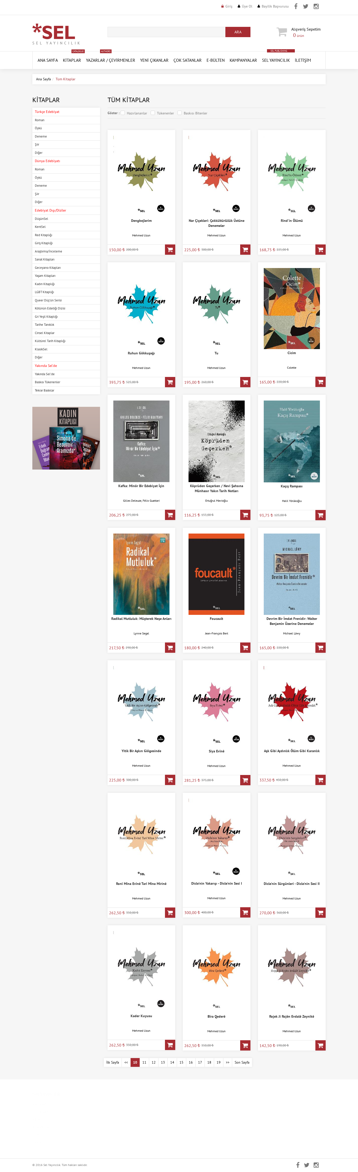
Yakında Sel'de (45, 374)
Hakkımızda (41, 1112)
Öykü (38, 128)
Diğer (38, 153)
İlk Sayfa (112, 1062)
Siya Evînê (216, 751)
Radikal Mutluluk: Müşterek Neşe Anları (141, 618)
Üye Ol (247, 6)
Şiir (37, 144)
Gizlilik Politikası (120, 1119)
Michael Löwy (291, 633)
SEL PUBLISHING (279, 50)
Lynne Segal (141, 633)
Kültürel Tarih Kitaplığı (50, 341)
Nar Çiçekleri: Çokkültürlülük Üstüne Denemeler (216, 223)
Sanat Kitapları (44, 259)
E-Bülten (216, 60)
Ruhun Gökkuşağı (141, 353)
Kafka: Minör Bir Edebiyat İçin (141, 486)
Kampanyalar (243, 60)
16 (191, 1062)
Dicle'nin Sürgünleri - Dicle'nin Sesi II (292, 883)
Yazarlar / (97, 60)
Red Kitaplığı (43, 235)
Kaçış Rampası (292, 486)
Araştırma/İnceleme (48, 251)
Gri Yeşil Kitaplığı (46, 316)
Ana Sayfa (43, 79)
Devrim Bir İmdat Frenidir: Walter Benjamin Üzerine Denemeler (291, 621)
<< (126, 1062)
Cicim (292, 353)
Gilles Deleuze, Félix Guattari (141, 500)
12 (154, 1062)
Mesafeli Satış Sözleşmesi (127, 1127)
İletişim (303, 60)
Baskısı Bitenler (195, 113)
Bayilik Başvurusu (275, 6)
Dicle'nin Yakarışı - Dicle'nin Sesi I (216, 883)
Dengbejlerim (141, 220)
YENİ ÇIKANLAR (154, 60)
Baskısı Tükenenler (47, 382)
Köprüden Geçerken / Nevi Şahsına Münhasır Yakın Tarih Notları (216, 488)
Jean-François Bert (216, 633)
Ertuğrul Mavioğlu (216, 500)
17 (200, 1062)
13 (163, 1062)
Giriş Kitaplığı (44, 243)
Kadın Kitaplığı (45, 284)
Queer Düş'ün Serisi (48, 300)
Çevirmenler (122, 60)
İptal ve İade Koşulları (124, 1134)
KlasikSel (41, 349)
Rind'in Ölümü (292, 220)
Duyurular (40, 1134)
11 (144, 1062)
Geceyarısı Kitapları (48, 268)
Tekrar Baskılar (44, 390)
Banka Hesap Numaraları (126, 1142)
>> (227, 1062)
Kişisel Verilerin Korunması (128, 1112)
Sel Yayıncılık (276, 60)
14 (172, 1062)
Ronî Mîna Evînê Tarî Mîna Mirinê (141, 883)
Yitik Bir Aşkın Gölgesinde (141, 751)
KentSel (40, 227)
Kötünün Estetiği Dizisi (50, 308)
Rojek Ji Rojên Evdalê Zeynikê (291, 1016)
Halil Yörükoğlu (292, 501)
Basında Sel (41, 1127)
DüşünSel (41, 219)
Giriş (228, 6)
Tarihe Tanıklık (44, 324)
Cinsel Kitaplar (44, 333)
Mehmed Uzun (141, 235)
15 (182, 1062)
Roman (39, 120)
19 (219, 1062)
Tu (216, 353)
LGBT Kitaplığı (44, 292)
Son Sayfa (242, 1062)
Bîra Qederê (216, 1016)
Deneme (41, 136)
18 (209, 1062)
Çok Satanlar (187, 60)
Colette (291, 367)
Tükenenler (165, 113)
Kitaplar (72, 60)
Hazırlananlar (137, 113)
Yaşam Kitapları (45, 276)
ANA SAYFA (48, 60)
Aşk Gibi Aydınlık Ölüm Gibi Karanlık (292, 751)
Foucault (216, 618)
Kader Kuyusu (141, 1016)
